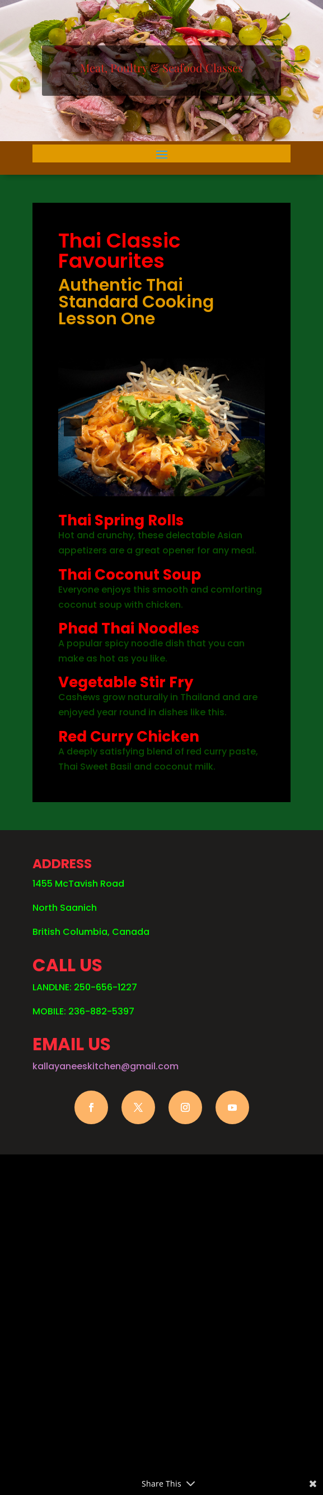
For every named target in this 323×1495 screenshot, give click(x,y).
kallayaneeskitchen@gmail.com (105, 1066)
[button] (73, 427)
